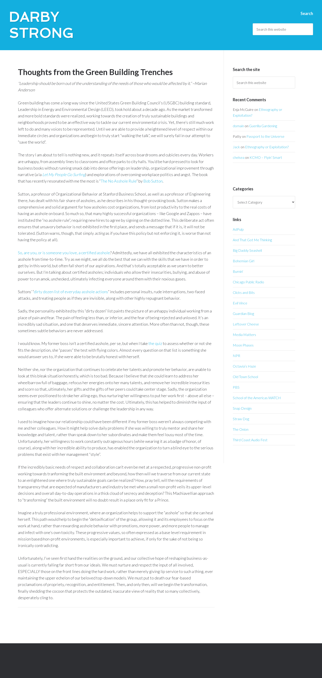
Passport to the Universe (265, 136)
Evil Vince (240, 303)
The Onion (240, 429)
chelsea (238, 157)
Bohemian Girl (243, 261)
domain (238, 126)
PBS (236, 387)
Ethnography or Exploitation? (267, 147)
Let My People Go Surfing (63, 174)
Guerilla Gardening (263, 126)
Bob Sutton (153, 181)
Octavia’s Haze (244, 366)
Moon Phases (243, 345)
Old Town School (245, 377)
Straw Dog (241, 419)
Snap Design (242, 408)
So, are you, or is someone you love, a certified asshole (64, 252)
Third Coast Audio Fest (250, 440)
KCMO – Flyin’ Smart (266, 157)
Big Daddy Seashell (247, 250)
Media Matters (244, 334)
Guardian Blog (243, 313)
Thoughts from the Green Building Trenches (95, 72)
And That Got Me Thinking (252, 240)
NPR (236, 355)
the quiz (155, 343)
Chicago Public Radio (248, 282)
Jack (236, 147)
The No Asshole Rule (118, 181)
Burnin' (238, 271)
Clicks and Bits (244, 292)
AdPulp (238, 229)
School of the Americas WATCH (257, 398)
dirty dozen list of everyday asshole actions (71, 291)
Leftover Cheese (246, 324)
